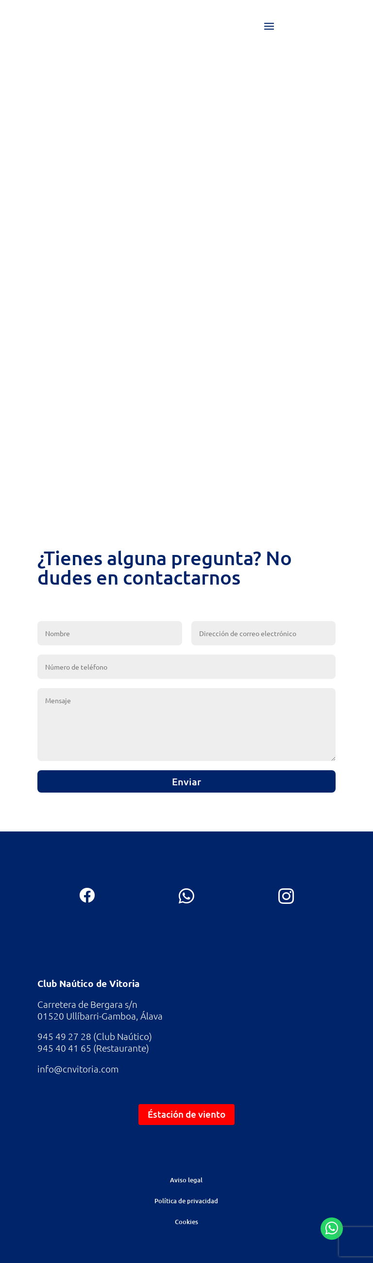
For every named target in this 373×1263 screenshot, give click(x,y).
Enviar (186, 781)
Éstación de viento (186, 1114)
